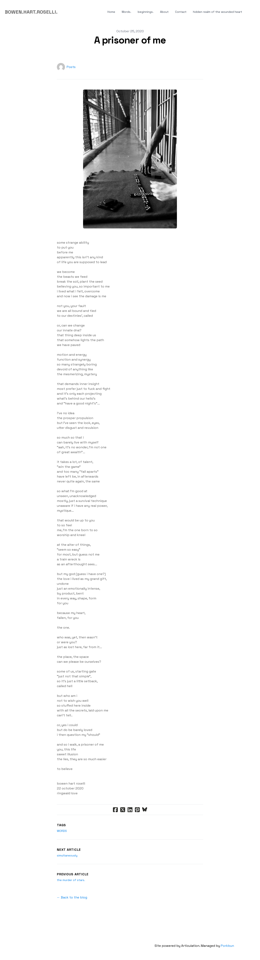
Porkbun (227, 946)
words (62, 831)
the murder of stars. (71, 880)
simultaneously (67, 855)
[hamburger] (62, 12)
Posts (71, 67)
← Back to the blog (72, 897)
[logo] (31, 12)
